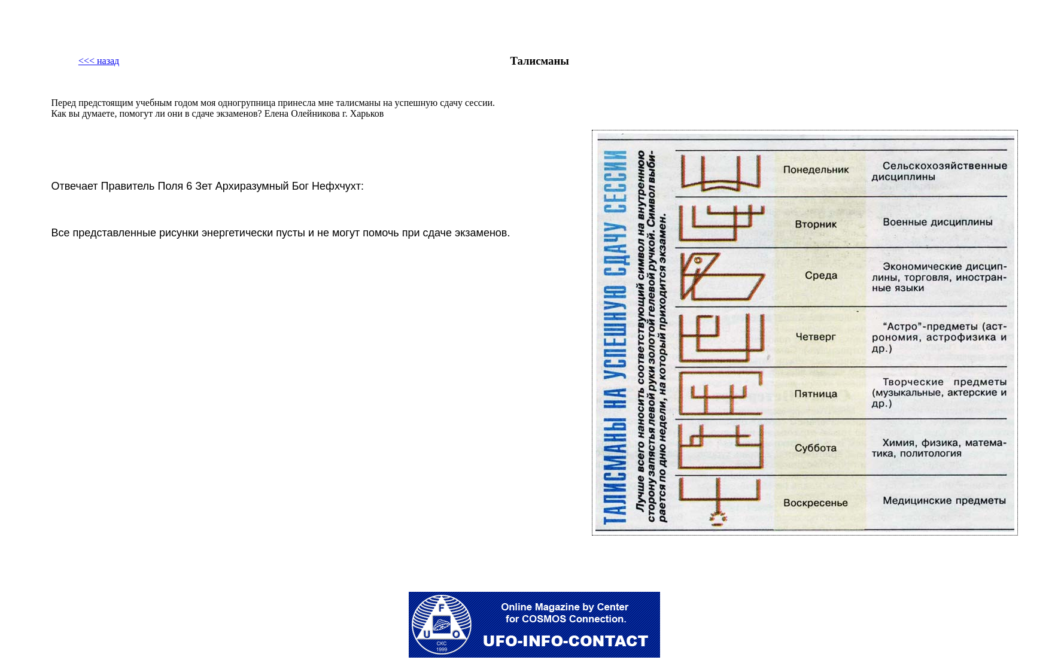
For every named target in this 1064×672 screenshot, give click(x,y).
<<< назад (98, 61)
